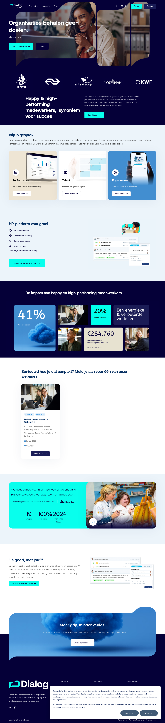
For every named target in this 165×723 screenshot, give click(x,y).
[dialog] (105, 702)
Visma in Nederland (136, 720)
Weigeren (148, 713)
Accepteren (129, 713)
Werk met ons (151, 720)
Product (33, 6)
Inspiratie (46, 6)
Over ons (58, 6)
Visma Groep (122, 720)
